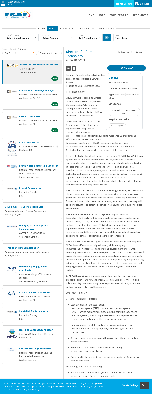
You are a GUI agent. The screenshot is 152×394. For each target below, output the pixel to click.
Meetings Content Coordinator (36, 329)
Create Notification (49, 53)
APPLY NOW (127, 68)
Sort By (8, 53)
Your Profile (119, 15)
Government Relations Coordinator (24, 206)
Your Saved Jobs (106, 28)
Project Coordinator (30, 187)
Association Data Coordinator (35, 292)
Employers (142, 4)
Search (41, 28)
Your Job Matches (85, 28)
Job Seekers (124, 4)
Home (90, 15)
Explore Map (66, 28)
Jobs (101, 15)
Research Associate (29, 116)
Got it (145, 385)
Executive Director (29, 142)
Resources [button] (140, 15)
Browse (52, 28)
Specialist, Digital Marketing (34, 311)
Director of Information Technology (38, 64)
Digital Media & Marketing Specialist (38, 165)
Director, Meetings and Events (35, 348)
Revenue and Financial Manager (22, 247)
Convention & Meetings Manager (36, 90)
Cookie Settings (130, 385)
